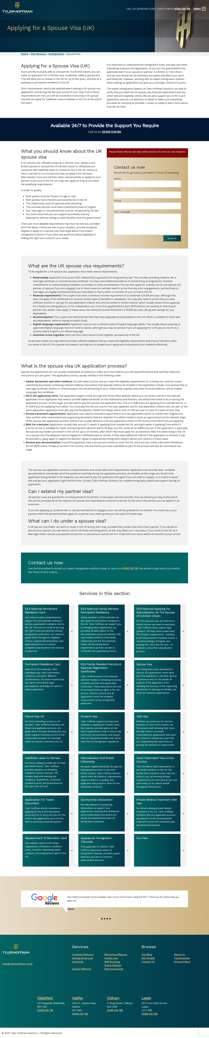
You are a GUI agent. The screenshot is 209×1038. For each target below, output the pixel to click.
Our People (148, 959)
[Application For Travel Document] (49, 814)
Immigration (56, 54)
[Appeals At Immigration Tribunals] (104, 851)
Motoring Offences (115, 955)
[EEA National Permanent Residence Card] (49, 631)
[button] (99, 919)
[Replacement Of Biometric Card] (49, 851)
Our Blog (146, 955)
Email (117, 189)
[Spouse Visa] (160, 686)
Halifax (77, 999)
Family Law (111, 959)
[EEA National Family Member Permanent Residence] (104, 631)
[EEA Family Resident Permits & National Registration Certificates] (104, 686)
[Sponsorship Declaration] (104, 814)
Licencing (77, 962)
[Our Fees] (160, 851)
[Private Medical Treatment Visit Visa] (160, 814)
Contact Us (148, 962)
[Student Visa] (104, 732)
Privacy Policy (182, 962)
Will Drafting (112, 962)
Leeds (146, 999)
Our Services (38, 54)
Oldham (113, 999)
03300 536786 (111, 132)
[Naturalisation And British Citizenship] (104, 774)
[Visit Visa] (160, 732)
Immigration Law (82, 959)
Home (24, 54)
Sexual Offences (81, 969)
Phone (117, 200)
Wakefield (45, 999)
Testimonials (182, 959)
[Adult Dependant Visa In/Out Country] (160, 774)
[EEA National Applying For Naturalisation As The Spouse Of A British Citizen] (160, 631)
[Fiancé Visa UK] (49, 732)
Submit (170, 238)
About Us (179, 955)
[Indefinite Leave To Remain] (49, 774)
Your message (122, 211)
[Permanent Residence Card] (49, 686)
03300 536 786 (182, 8)
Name (117, 178)
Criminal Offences (83, 955)
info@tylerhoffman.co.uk (17, 964)
